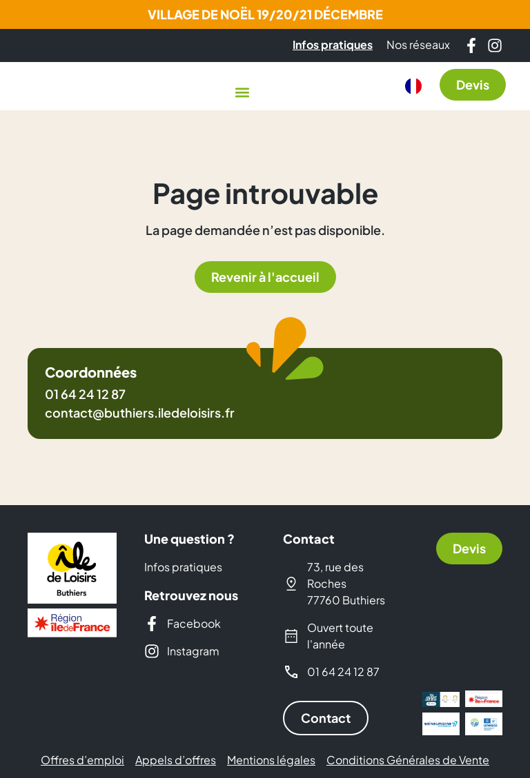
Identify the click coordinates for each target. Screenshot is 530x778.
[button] (242, 92)
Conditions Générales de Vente (407, 760)
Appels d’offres (175, 760)
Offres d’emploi (82, 760)
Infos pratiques (183, 567)
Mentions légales (271, 760)
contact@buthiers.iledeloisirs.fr (140, 412)
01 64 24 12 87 (85, 394)
